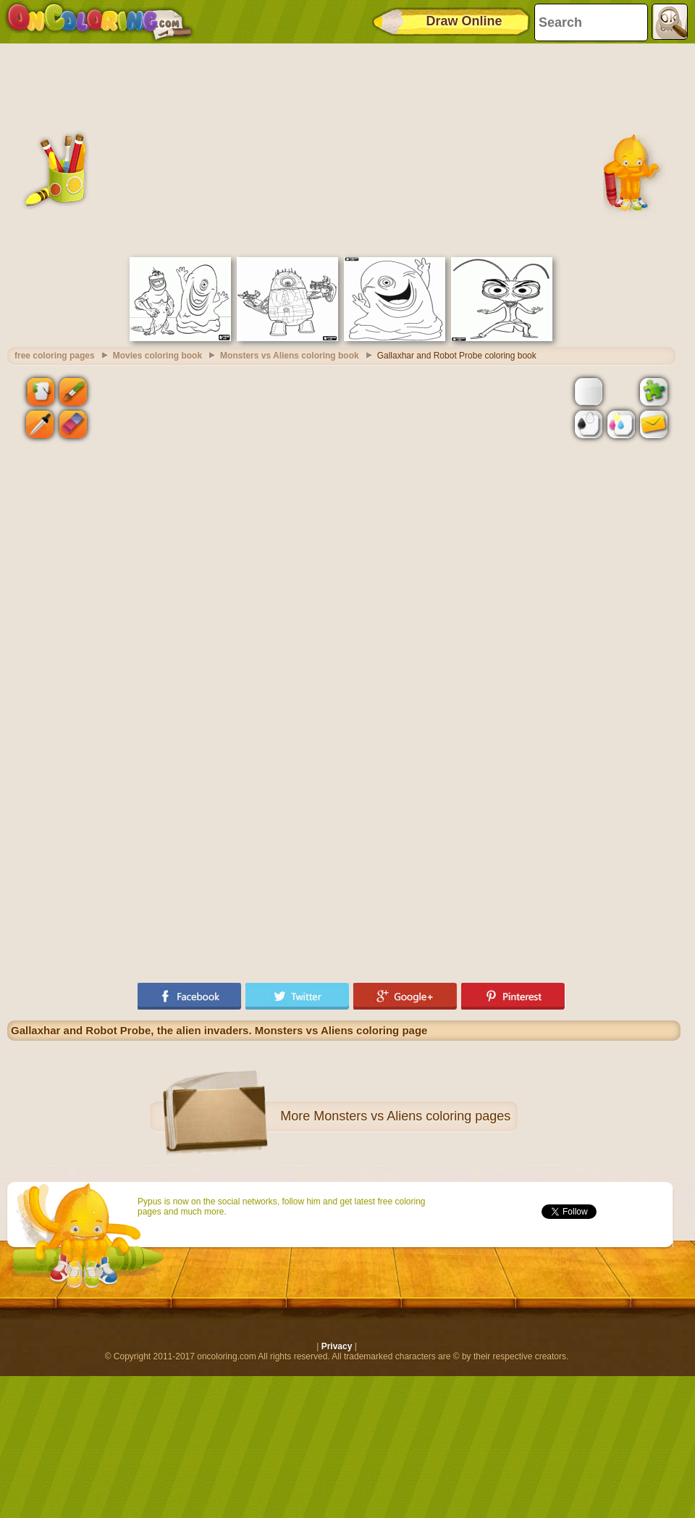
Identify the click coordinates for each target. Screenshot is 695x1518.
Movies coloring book (157, 356)
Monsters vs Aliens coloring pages (411, 1116)
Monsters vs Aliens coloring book (289, 356)
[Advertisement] (344, 148)
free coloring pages (54, 356)
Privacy (337, 1346)
